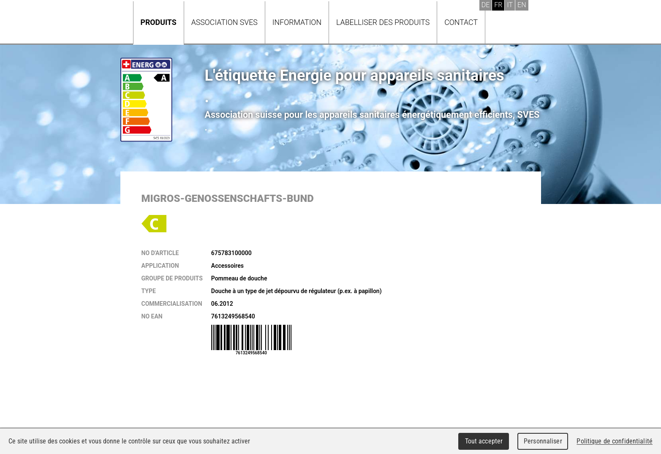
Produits (159, 22)
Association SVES (224, 22)
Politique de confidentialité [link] (615, 441)
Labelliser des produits (383, 22)
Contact (461, 22)
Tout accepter (484, 441)
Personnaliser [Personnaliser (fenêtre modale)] (543, 441)
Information (296, 22)
